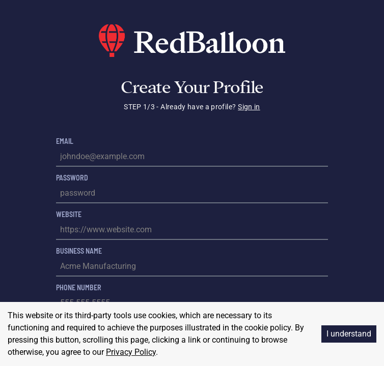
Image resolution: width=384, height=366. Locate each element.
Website (68, 214)
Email (64, 141)
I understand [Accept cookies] (348, 334)
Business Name (79, 251)
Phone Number (78, 287)
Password (72, 177)
